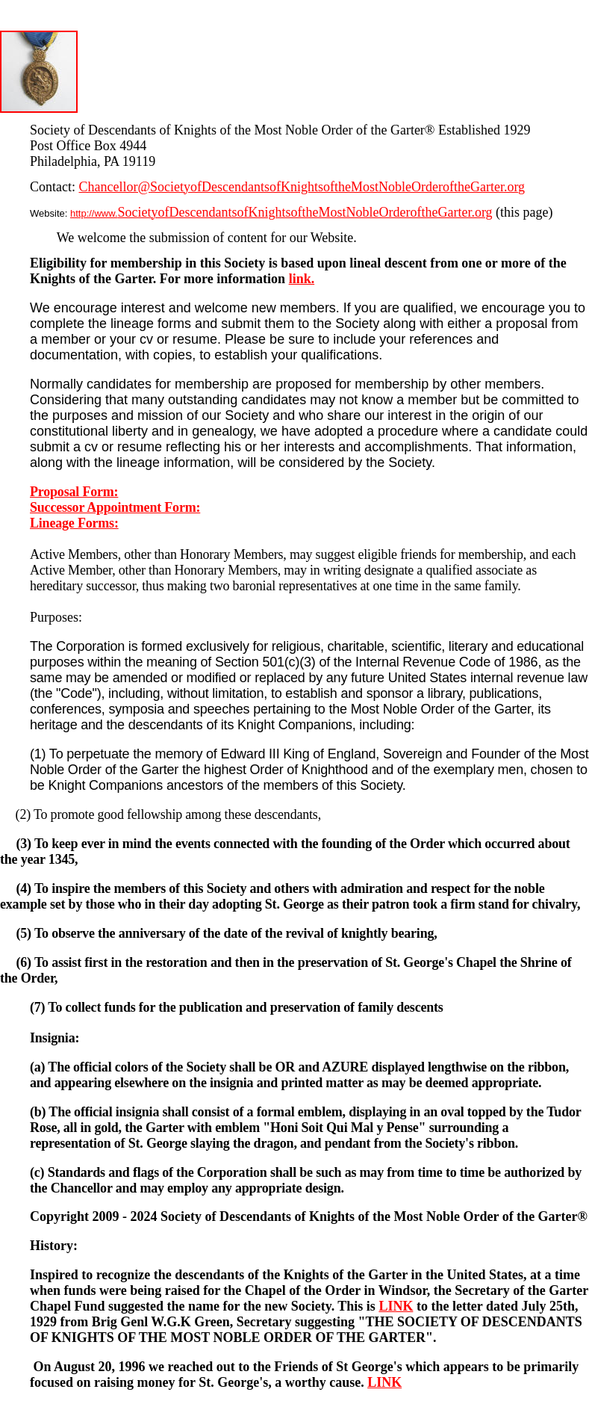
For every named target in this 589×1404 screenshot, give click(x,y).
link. (302, 278)
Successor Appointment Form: (115, 507)
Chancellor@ (115, 186)
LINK (395, 1306)
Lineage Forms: (74, 523)
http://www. (281, 213)
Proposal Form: (74, 491)
